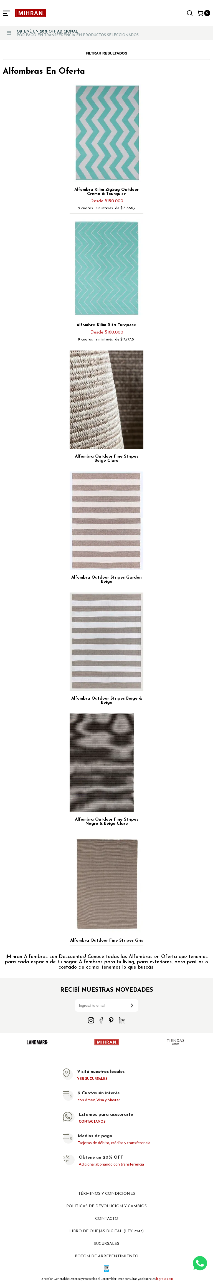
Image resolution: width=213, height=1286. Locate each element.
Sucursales (106, 1244)
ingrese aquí (164, 1278)
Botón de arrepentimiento (106, 1256)
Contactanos (92, 1122)
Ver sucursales (92, 1079)
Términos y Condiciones (106, 1194)
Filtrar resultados (106, 53)
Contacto (106, 1219)
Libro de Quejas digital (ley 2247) (106, 1231)
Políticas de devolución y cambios (106, 1206)
